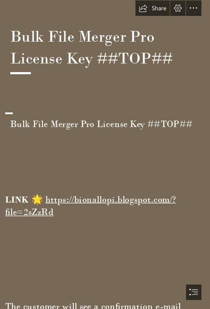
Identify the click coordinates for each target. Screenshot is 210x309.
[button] (152, 8)
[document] (105, 154)
